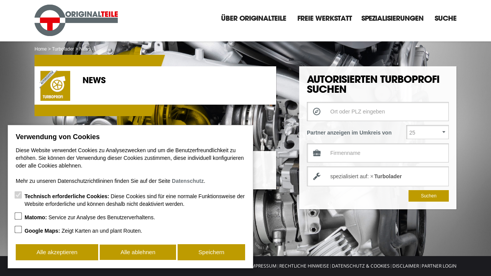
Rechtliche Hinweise (304, 266)
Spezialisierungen (392, 18)
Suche (445, 18)
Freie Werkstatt (324, 18)
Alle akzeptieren (56, 252)
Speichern (212, 252)
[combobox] (377, 176)
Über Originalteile (253, 18)
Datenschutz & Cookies (361, 266)
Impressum (263, 266)
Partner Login (439, 266)
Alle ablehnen (137, 252)
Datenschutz (188, 182)
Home (41, 49)
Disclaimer (405, 266)
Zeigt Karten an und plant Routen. (83, 231)
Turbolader (63, 49)
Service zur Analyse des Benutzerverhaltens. (90, 218)
